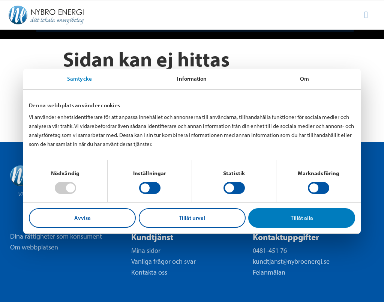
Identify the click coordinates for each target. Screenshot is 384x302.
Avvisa (82, 217)
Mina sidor (145, 250)
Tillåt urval (192, 217)
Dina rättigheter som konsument (56, 236)
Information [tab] (192, 78)
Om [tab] (304, 78)
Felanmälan (269, 272)
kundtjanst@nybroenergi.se (291, 261)
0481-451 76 (270, 250)
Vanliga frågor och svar (163, 261)
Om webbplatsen (34, 247)
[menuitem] (366, 15)
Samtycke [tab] (79, 78)
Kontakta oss (149, 272)
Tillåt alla (302, 217)
